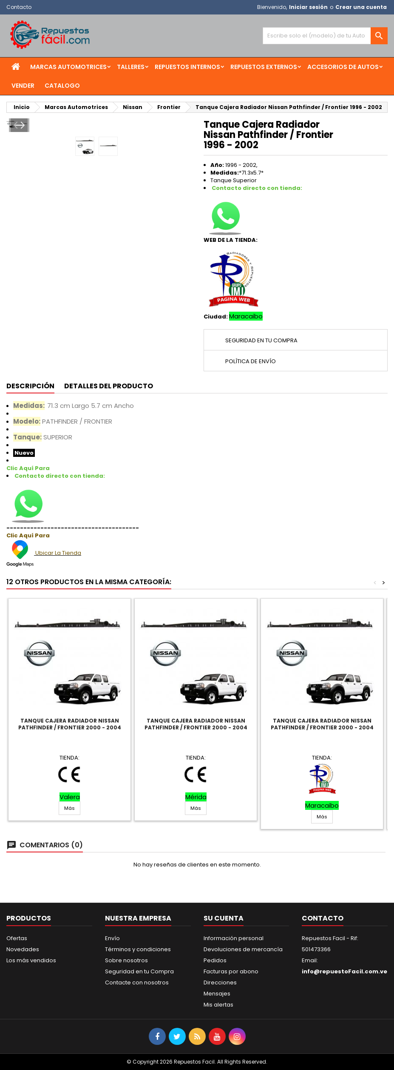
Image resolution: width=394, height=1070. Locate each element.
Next (179, 213)
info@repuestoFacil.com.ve (344, 971)
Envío (112, 938)
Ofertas (16, 938)
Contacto (18, 7)
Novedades (22, 949)
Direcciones (220, 982)
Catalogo (62, 85)
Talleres (131, 67)
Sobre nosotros (126, 960)
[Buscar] (325, 35)
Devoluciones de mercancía (243, 949)
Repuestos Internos (187, 67)
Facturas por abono (231, 971)
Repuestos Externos (263, 67)
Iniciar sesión (308, 7)
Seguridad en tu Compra (139, 971)
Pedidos (215, 960)
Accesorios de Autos (343, 67)
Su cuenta (224, 918)
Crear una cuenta (361, 7)
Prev (18, 213)
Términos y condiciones (138, 949)
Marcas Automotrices (68, 67)
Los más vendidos (31, 960)
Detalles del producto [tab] (108, 386)
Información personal (234, 938)
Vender (22, 85)
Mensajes (217, 994)
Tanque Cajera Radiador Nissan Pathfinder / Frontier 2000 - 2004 (69, 724)
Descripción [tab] (30, 386)
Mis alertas (218, 1005)
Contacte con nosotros (137, 982)
